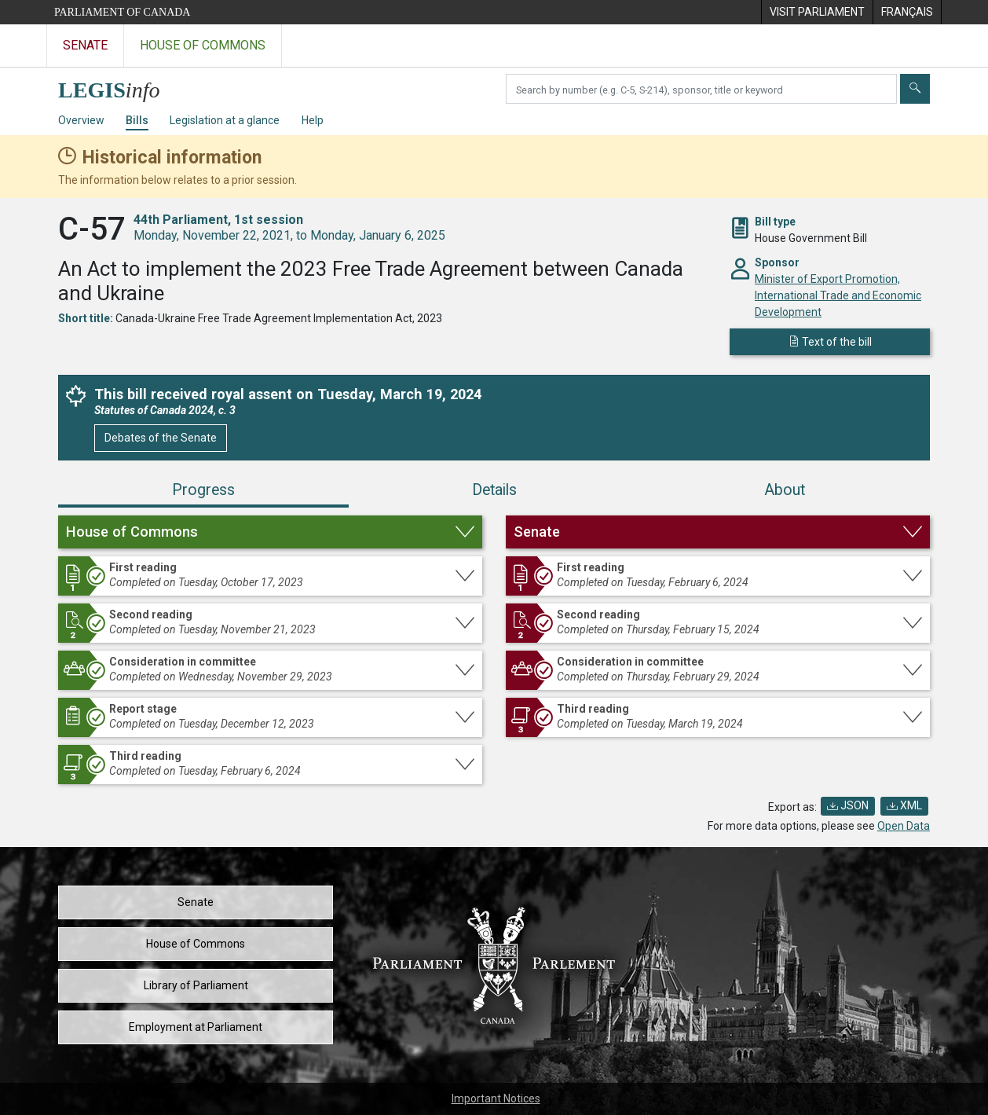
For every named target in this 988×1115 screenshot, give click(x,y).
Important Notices (496, 1098)
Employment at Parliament (195, 1027)
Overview (81, 120)
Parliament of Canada (122, 12)
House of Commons (195, 943)
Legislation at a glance (225, 120)
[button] (270, 531)
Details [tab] (494, 490)
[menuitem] (817, 12)
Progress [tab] (203, 490)
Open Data (903, 826)
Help (313, 120)
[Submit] (915, 89)
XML (904, 805)
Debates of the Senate (160, 437)
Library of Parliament (196, 985)
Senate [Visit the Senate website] (85, 45)
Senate (195, 902)
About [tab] (784, 490)
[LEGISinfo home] (118, 86)
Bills (137, 120)
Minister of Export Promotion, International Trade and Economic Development (838, 295)
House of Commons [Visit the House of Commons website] (202, 45)
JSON (848, 805)
